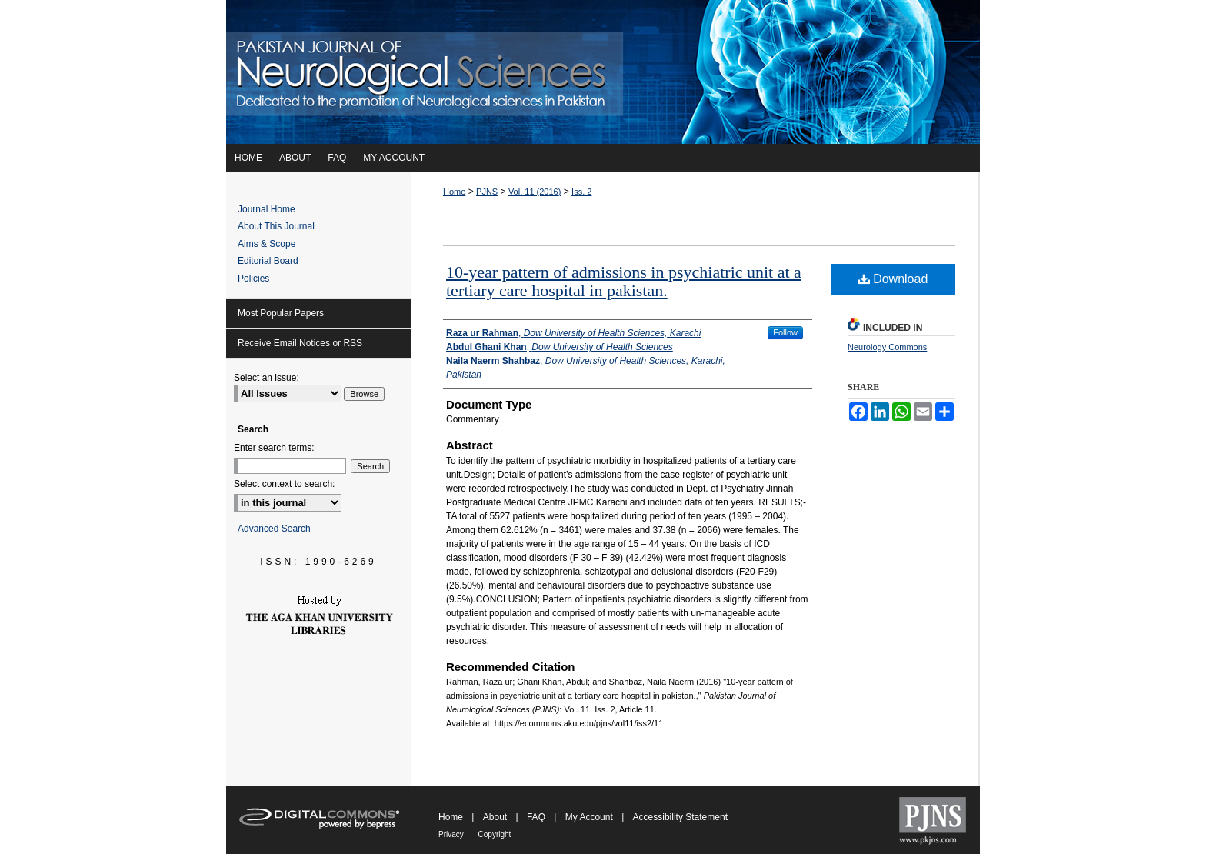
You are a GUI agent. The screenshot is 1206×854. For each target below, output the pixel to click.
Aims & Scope (266, 244)
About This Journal (276, 226)
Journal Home (266, 209)
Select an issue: (266, 377)
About (496, 817)
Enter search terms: (274, 447)
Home (454, 191)
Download (893, 278)
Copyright (494, 834)
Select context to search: (284, 484)
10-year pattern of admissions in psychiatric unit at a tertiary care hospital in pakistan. (623, 281)
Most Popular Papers (281, 313)
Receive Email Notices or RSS (300, 343)
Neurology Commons (887, 347)
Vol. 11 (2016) (534, 191)
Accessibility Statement (680, 817)
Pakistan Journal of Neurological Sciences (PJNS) (603, 72)
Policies (253, 278)
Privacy (452, 834)
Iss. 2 (581, 191)
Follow (785, 332)
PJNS (487, 191)
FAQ (537, 817)
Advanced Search (274, 528)
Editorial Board (268, 260)
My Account (590, 817)
